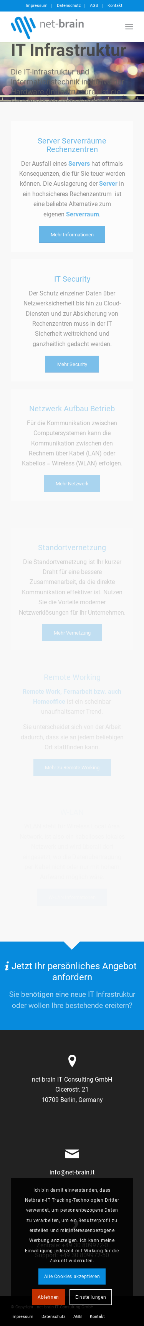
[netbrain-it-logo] (60, 26)
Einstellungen (90, 1297)
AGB (94, 5)
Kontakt (115, 5)
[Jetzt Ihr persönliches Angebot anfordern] (72, 986)
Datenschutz (69, 5)
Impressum (37, 5)
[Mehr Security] (72, 364)
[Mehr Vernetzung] (72, 633)
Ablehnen (48, 1297)
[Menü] (129, 26)
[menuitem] (37, 6)
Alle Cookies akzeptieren (72, 1276)
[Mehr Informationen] (72, 234)
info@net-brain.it (72, 1172)
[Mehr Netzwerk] (72, 483)
